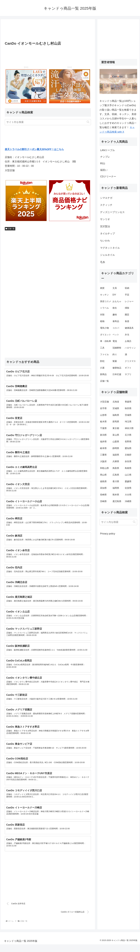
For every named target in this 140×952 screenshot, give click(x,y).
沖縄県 (128, 501)
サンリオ (105, 219)
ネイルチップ (107, 233)
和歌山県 (104, 468)
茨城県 (128, 415)
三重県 (103, 455)
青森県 (128, 402)
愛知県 (128, 448)
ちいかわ (105, 240)
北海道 (116, 402)
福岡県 (116, 488)
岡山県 (103, 475)
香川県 (116, 481)
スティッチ (106, 205)
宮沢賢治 (105, 226)
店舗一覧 (10, 229)
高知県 (103, 488)
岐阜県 (103, 448)
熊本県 (116, 494)
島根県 (128, 468)
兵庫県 (116, 461)
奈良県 (128, 461)
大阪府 (103, 461)
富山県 (116, 435)
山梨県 (116, 441)
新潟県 (103, 435)
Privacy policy (107, 533)
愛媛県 (128, 481)
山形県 (103, 415)
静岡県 (116, 448)
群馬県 (116, 421)
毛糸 (102, 262)
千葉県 (103, 428)
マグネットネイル (110, 247)
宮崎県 (103, 501)
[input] (48, 122)
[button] (88, 122)
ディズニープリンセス (112, 212)
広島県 (116, 475)
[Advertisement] (48, 31)
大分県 (128, 494)
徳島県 (103, 481)
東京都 (116, 428)
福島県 (116, 415)
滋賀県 (116, 455)
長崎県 (103, 494)
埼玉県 (128, 421)
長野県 (128, 441)
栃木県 (103, 421)
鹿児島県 (117, 501)
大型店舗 (104, 402)
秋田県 (128, 408)
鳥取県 (116, 468)
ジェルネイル (107, 255)
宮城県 (116, 408)
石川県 (128, 435)
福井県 (103, 441)
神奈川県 (129, 428)
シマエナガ (106, 198)
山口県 (128, 475)
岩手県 (103, 408)
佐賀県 (128, 488)
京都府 (128, 455)
